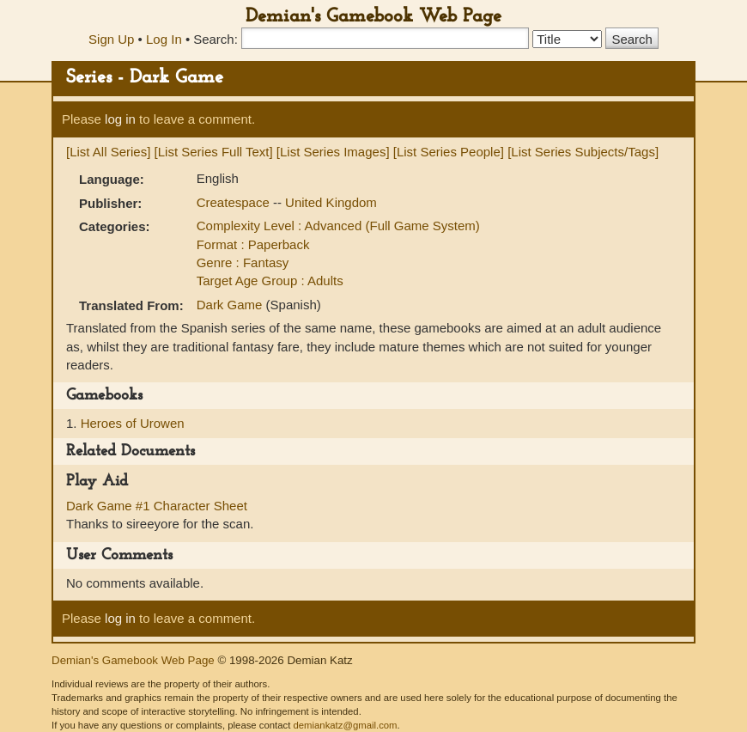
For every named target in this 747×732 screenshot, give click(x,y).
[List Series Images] (333, 151)
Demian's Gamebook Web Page (373, 17)
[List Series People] (448, 151)
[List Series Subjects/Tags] (583, 151)
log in (120, 119)
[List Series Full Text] (214, 151)
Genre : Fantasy (243, 262)
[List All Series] (108, 151)
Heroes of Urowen (133, 423)
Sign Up (111, 39)
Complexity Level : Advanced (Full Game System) (338, 225)
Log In (164, 39)
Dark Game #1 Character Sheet (156, 505)
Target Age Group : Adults (270, 280)
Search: (215, 39)
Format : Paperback (253, 244)
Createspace (235, 202)
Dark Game (231, 304)
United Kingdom (331, 202)
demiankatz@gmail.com (345, 725)
